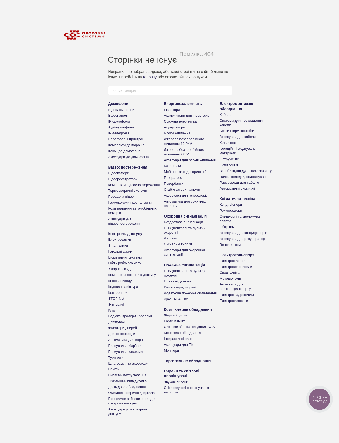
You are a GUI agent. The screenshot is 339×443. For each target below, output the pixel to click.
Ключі (112, 310)
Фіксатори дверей (122, 328)
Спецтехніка (230, 272)
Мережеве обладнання (182, 333)
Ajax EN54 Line (176, 299)
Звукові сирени (176, 382)
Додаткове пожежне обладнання (190, 293)
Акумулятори (174, 127)
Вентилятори (230, 245)
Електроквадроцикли (237, 295)
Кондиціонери (231, 205)
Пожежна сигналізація (184, 265)
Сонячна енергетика (180, 121)
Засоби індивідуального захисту (246, 171)
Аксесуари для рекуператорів (244, 239)
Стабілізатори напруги (182, 189)
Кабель (225, 115)
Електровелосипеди (236, 267)
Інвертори (172, 110)
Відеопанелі (118, 115)
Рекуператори (231, 210)
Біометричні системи (125, 257)
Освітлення (229, 165)
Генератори (173, 178)
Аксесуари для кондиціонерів (243, 233)
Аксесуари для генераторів (186, 195)
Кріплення (228, 143)
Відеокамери (118, 173)
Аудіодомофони (121, 127)
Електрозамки (119, 240)
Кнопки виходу (120, 281)
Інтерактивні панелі (179, 339)
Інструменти (229, 159)
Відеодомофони (121, 110)
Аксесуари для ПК (178, 345)
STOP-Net (116, 299)
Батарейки (172, 166)
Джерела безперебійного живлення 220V (184, 152)
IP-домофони (119, 121)
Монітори (171, 350)
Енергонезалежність (183, 104)
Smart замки (118, 245)
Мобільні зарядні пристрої (185, 172)
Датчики (170, 238)
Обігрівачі (228, 227)
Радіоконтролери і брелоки (130, 316)
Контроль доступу (125, 234)
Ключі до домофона (124, 151)
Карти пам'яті (174, 321)
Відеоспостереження (127, 167)
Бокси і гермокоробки (237, 131)
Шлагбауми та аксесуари (128, 363)
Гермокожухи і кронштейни (130, 202)
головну (150, 77)
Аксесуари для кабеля (238, 137)
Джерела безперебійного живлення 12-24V (184, 141)
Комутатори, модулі (180, 287)
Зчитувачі (116, 304)
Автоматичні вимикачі (237, 188)
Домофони (118, 104)
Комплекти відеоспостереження (134, 185)
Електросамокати (234, 301)
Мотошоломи (230, 278)
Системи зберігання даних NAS (189, 327)
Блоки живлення (177, 133)
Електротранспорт (237, 255)
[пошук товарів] (228, 90)
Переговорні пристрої (125, 139)
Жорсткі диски (175, 315)
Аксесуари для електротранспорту (235, 286)
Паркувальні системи (125, 352)
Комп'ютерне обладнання (188, 309)
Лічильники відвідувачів (127, 381)
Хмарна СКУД (119, 269)
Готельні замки (120, 251)
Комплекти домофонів (126, 145)
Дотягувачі (117, 322)
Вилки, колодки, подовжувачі (243, 177)
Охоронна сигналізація (185, 216)
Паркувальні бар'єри (124, 346)
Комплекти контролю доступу (132, 275)
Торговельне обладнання (188, 361)
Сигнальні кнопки (178, 244)
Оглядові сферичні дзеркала (131, 393)
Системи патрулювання (127, 375)
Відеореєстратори (123, 179)
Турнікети (116, 357)
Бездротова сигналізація (184, 222)
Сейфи (114, 369)
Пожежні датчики (177, 281)
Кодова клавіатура (123, 287)
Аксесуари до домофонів (128, 157)
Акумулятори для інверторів (186, 115)
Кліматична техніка (237, 199)
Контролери (117, 293)
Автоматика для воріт (125, 340)
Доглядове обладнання (127, 387)
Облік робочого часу (124, 263)
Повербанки (173, 184)
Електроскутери (232, 261)
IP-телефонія (119, 133)
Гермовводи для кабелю (239, 182)
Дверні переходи (121, 334)
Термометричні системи (127, 191)
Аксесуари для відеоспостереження (125, 221)
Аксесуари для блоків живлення (190, 160)
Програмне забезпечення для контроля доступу (132, 401)
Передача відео (121, 196)
